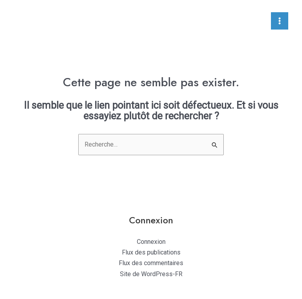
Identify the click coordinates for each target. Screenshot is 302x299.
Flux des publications (151, 252)
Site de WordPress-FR (151, 274)
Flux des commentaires (151, 263)
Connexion (151, 241)
